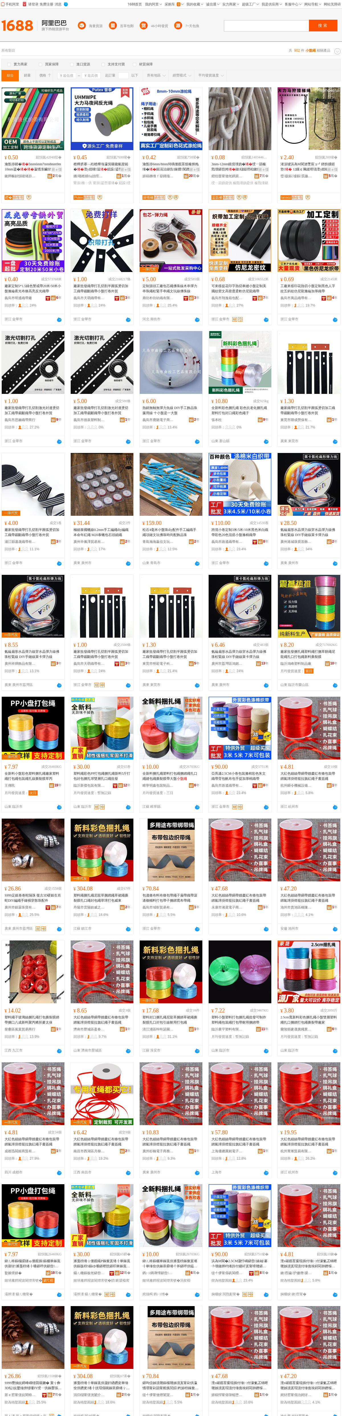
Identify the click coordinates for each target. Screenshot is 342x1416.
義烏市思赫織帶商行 (20, 420)
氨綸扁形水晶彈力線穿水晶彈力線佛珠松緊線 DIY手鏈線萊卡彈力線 (307, 532)
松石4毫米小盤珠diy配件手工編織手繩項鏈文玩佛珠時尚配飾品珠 (169, 532)
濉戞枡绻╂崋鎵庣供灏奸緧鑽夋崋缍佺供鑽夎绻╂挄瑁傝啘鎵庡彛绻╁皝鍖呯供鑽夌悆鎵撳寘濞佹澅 (101, 1386)
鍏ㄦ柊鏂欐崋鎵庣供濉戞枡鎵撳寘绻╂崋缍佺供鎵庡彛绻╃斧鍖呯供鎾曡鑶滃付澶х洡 (170, 1264)
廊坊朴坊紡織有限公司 (158, 298)
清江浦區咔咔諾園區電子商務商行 (158, 1029)
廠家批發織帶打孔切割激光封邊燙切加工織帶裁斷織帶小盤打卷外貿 (32, 410)
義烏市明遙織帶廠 (18, 298)
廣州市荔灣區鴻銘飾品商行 (227, 664)
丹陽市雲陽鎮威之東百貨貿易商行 (89, 907)
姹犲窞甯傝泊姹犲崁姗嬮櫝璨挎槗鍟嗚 (296, 1395)
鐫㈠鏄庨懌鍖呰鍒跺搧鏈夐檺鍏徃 (158, 1273)
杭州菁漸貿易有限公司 (296, 1151)
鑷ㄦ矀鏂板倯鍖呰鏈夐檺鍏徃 (89, 1273)
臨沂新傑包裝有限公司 (89, 785)
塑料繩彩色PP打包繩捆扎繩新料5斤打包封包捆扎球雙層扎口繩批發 (102, 776)
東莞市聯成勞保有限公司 (296, 420)
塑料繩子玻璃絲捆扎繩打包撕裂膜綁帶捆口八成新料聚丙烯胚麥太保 (32, 1019)
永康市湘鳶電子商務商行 (227, 907)
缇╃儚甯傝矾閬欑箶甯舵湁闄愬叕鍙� (227, 1273)
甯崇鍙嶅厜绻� (105, 183)
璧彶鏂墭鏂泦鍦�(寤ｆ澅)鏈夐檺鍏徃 (296, 176)
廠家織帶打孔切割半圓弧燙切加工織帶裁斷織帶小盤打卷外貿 (307, 410)
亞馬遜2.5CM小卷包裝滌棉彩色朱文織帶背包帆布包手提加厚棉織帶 (238, 776)
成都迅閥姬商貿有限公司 (20, 1151)
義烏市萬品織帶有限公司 (296, 298)
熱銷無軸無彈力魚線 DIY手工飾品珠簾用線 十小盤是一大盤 (169, 410)
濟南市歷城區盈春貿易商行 (89, 1029)
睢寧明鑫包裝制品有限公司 (158, 785)
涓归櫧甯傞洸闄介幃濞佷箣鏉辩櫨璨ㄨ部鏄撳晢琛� (89, 1395)
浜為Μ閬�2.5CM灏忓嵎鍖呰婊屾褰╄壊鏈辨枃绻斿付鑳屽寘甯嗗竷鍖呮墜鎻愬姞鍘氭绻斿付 (239, 1264)
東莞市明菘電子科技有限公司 (158, 664)
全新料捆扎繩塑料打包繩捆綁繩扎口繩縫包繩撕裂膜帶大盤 (169, 776)
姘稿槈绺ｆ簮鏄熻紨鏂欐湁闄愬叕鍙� (158, 176)
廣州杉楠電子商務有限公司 (158, 1151)
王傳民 (10, 785)
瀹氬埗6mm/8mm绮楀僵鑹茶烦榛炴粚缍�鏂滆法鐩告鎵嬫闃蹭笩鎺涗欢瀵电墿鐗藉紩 (170, 167)
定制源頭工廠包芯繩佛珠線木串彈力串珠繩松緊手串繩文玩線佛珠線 (169, 288)
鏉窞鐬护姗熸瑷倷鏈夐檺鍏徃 (296, 1273)
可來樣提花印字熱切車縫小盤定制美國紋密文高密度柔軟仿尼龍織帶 (238, 288)
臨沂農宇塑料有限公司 (227, 1029)
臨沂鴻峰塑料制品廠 (295, 664)
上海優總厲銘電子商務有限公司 (227, 1151)
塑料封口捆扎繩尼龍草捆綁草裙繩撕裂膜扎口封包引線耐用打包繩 (169, 1019)
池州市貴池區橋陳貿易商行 (296, 907)
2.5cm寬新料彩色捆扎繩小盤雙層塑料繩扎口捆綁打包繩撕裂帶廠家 (308, 1019)
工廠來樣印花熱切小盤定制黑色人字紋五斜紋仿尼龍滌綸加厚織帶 (307, 288)
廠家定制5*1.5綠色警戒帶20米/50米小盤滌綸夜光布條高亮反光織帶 (33, 288)
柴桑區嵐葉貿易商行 (20, 1029)
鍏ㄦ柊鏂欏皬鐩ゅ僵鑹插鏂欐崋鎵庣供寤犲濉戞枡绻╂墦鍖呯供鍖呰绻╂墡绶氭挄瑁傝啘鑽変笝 (32, 1264)
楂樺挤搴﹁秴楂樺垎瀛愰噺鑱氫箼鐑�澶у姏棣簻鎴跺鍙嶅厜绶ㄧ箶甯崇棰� (101, 167)
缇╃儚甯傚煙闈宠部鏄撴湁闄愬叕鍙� (158, 1395)
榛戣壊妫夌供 (243, 183)
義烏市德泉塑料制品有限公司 (89, 420)
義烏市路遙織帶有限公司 (227, 542)
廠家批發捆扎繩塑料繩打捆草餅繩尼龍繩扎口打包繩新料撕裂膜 (307, 654)
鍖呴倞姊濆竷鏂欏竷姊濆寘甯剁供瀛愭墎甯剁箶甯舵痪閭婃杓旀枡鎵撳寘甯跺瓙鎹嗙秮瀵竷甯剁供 (170, 1386)
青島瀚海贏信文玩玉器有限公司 (158, 542)
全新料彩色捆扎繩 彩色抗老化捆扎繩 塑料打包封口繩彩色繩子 (239, 410)
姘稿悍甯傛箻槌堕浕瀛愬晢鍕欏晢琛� (227, 1395)
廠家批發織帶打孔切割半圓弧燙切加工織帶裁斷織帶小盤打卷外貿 (101, 288)
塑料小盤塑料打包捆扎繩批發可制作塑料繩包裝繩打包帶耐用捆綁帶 (238, 1019)
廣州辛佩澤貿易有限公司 (89, 542)
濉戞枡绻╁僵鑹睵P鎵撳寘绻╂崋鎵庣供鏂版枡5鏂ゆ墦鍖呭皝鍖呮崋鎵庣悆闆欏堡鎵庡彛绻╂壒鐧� (102, 1264)
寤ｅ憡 (57, 170)
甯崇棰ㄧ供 (83, 183)
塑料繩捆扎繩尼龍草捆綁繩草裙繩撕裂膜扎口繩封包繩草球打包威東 (101, 898)
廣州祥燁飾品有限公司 (20, 664)
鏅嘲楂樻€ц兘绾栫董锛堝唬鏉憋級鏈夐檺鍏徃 (89, 176)
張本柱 (216, 420)
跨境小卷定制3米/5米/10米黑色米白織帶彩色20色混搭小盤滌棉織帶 (239, 532)
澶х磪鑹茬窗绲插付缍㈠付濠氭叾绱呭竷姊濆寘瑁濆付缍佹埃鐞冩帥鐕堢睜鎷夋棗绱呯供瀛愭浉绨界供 (308, 1264)
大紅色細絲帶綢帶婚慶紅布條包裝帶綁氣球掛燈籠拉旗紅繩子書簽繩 (307, 776)
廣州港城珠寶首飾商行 (296, 542)
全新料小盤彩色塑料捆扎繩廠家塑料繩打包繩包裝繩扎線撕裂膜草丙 (32, 776)
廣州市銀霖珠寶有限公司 (20, 907)
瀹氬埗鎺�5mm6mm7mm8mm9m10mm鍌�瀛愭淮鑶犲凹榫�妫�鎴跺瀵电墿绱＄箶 (33, 167)
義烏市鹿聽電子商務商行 (158, 420)
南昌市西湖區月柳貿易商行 (89, 1151)
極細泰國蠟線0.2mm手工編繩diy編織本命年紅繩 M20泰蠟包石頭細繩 (101, 532)
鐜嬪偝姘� (13, 1273)
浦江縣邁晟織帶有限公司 (20, 542)
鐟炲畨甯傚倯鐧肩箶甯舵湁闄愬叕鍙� (227, 176)
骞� (57, 176)
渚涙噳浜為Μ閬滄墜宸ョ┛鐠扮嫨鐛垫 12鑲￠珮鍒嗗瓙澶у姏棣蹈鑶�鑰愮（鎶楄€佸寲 (308, 167)
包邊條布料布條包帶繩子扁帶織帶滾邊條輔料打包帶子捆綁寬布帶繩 (169, 898)
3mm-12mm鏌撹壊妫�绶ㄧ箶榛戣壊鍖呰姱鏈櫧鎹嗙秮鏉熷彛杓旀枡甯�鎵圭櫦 (239, 167)
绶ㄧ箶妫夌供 (221, 183)
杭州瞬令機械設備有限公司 (296, 785)
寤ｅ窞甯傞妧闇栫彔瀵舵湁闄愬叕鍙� (20, 1395)
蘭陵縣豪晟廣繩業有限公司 (296, 1029)
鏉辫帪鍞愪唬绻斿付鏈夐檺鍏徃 (20, 176)
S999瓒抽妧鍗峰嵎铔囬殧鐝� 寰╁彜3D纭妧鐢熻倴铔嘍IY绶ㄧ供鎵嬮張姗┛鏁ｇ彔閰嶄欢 (33, 1386)
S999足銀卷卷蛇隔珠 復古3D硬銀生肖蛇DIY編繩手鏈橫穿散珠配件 (33, 898)
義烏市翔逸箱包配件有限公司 (227, 298)
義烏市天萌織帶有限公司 (89, 298)
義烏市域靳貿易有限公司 (158, 907)
